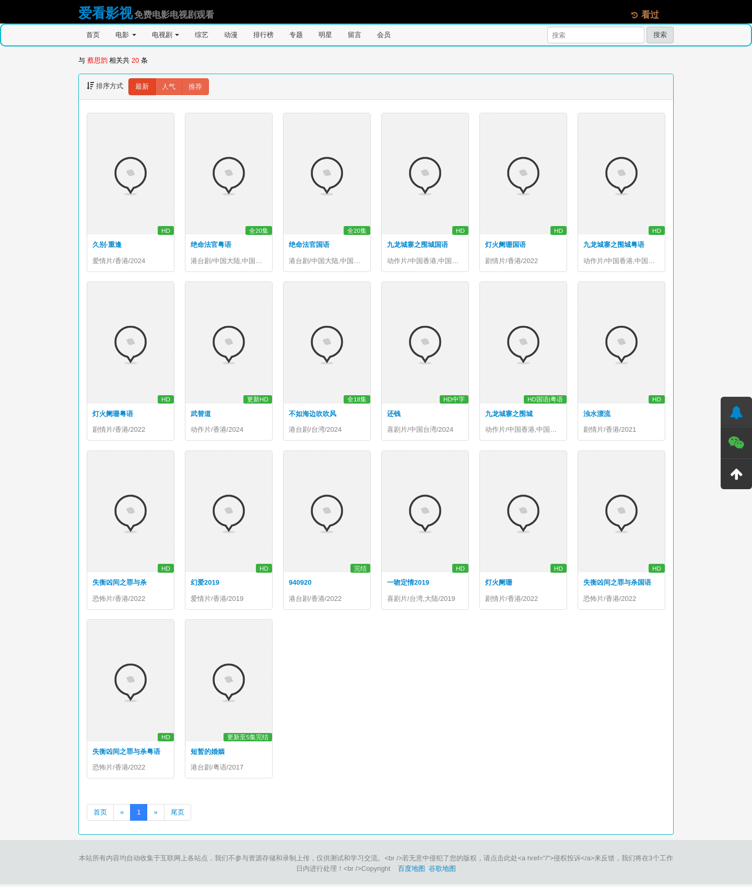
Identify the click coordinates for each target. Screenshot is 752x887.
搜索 (660, 35)
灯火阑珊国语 (505, 245)
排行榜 (263, 35)
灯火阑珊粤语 (112, 414)
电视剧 (166, 35)
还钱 (394, 414)
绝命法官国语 (309, 245)
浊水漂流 (596, 414)
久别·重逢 (107, 245)
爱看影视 (105, 13)
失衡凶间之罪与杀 (119, 584)
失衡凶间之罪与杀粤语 (126, 753)
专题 (296, 35)
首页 (93, 35)
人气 (168, 86)
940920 (300, 584)
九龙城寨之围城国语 (417, 245)
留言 (354, 35)
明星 (325, 35)
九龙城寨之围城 (509, 414)
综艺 (201, 35)
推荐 (195, 86)
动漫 (231, 35)
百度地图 (411, 871)
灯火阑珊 (498, 584)
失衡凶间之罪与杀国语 (617, 584)
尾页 (177, 815)
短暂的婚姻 (208, 753)
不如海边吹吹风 (312, 414)
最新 (142, 86)
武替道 (201, 414)
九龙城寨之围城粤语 (613, 245)
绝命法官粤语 (211, 245)
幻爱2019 (205, 584)
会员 (384, 35)
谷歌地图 (442, 871)
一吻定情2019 (408, 584)
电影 (125, 35)
